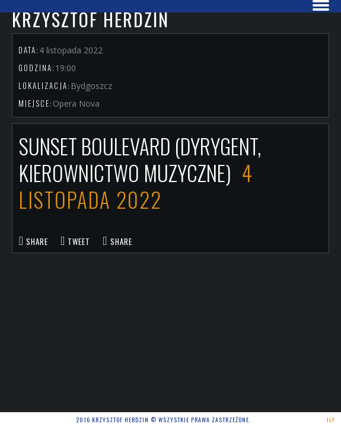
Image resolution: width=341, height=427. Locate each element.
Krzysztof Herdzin (90, 19)
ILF (331, 419)
